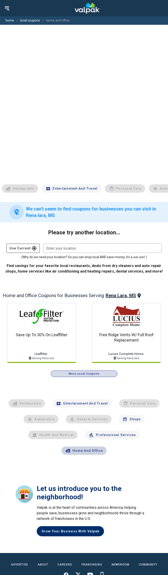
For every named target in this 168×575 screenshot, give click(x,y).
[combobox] (102, 248)
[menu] (7, 8)
